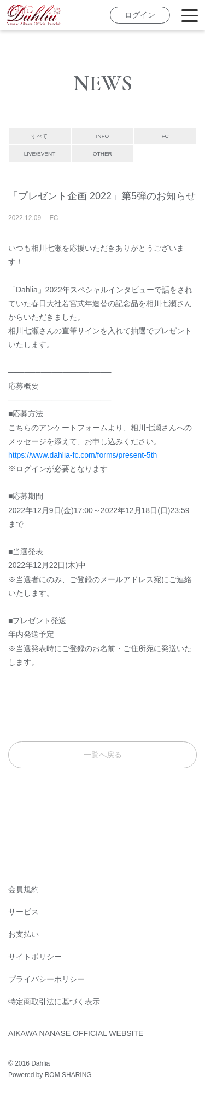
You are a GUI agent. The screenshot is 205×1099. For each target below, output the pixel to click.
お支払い (23, 934)
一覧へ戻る (103, 754)
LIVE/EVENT (39, 153)
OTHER (102, 153)
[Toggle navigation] (189, 15)
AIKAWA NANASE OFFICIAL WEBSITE (75, 1033)
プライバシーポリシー (46, 979)
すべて (40, 136)
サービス (23, 911)
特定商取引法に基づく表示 (54, 1001)
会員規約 (23, 889)
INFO (102, 136)
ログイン (140, 14)
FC (165, 136)
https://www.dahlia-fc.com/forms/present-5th (82, 455)
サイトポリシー (35, 956)
